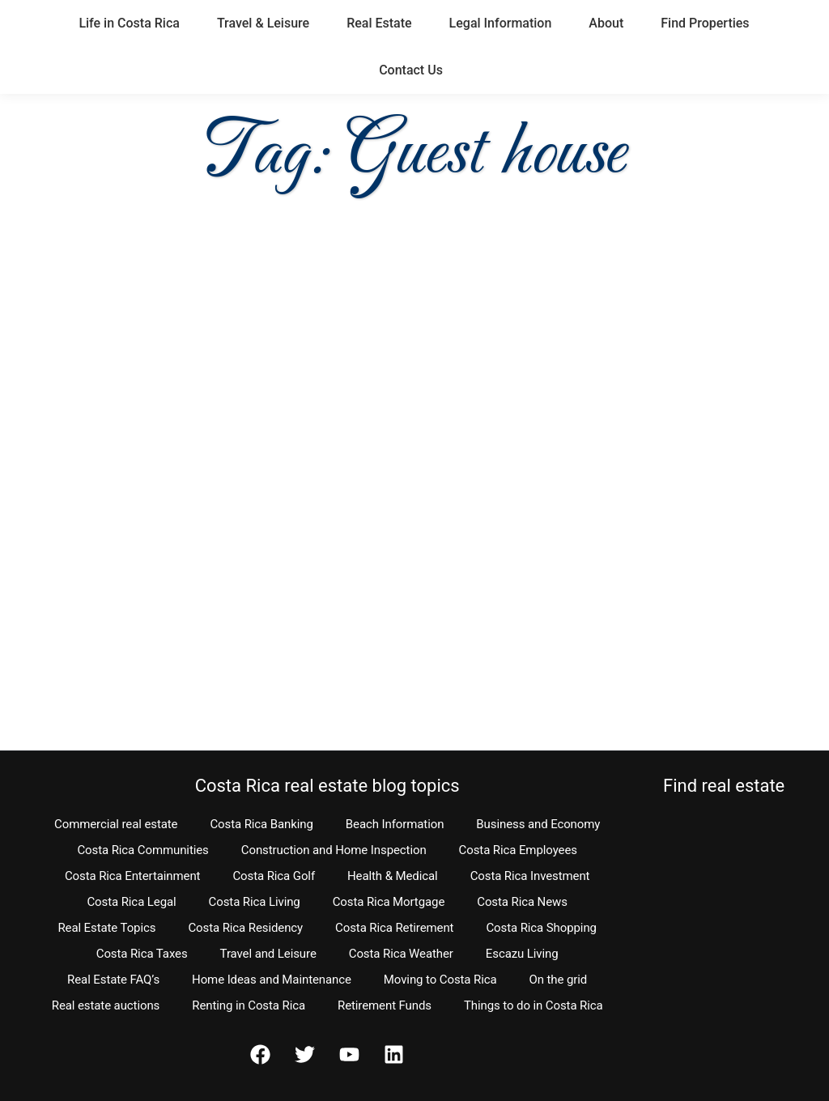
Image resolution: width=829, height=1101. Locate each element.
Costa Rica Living (254, 902)
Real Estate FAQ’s (113, 979)
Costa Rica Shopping (541, 927)
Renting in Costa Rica (248, 1005)
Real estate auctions (105, 1005)
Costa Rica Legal (131, 902)
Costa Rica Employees (518, 850)
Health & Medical (392, 876)
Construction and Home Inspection (334, 850)
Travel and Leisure (268, 953)
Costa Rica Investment (530, 876)
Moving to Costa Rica (440, 979)
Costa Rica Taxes (142, 953)
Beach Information (395, 824)
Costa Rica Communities (142, 850)
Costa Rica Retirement (394, 927)
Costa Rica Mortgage (389, 902)
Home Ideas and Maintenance (271, 979)
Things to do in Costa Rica (533, 1005)
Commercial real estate (115, 824)
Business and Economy (538, 824)
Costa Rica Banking (261, 824)
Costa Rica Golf (273, 876)
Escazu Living (522, 953)
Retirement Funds (385, 1005)
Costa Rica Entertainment (133, 876)
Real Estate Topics (106, 927)
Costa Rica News (522, 902)
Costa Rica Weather (401, 953)
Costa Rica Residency (245, 927)
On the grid (558, 979)
